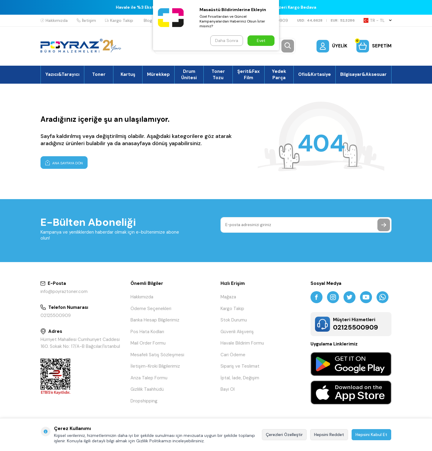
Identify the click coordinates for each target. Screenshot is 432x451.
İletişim (86, 20)
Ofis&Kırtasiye (314, 74)
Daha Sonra (226, 40)
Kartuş (128, 74)
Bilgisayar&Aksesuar (363, 74)
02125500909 (55, 315)
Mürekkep (158, 74)
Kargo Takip (119, 20)
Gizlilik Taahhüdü (147, 389)
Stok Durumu (233, 320)
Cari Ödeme (232, 355)
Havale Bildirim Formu (242, 343)
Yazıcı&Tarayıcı (62, 74)
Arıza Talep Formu (148, 378)
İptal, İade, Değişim (239, 378)
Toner (99, 74)
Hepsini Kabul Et (371, 434)
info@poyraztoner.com (64, 291)
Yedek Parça (279, 74)
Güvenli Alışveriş (237, 332)
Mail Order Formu (148, 343)
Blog (148, 20)
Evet (261, 40)
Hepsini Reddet (329, 434)
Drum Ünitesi (189, 74)
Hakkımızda (54, 20)
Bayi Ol (227, 389)
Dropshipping (144, 401)
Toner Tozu (218, 74)
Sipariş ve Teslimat (240, 366)
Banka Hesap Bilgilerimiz (154, 320)
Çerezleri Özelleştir (284, 434)
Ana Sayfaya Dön (64, 162)
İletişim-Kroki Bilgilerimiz (155, 366)
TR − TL (378, 20)
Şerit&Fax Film (248, 74)
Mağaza (228, 297)
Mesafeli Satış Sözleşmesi (157, 355)
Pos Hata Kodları (147, 332)
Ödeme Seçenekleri (150, 309)
